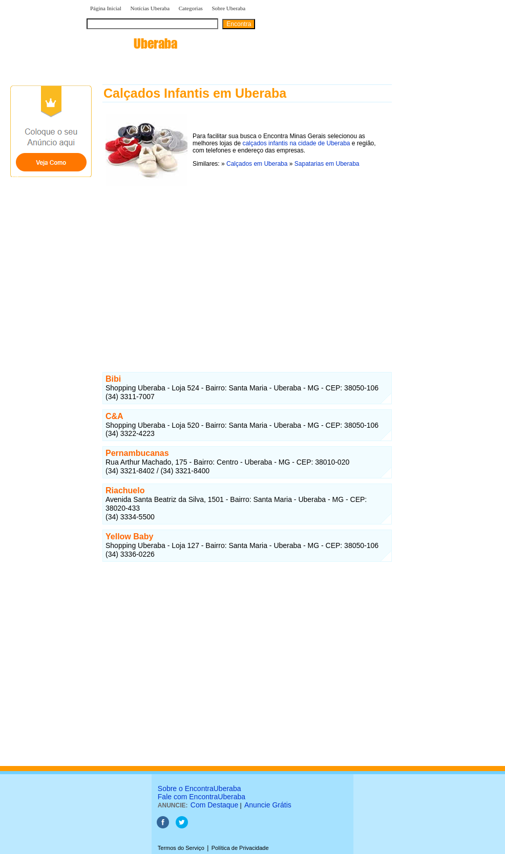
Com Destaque (214, 805)
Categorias (191, 8)
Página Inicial (105, 8)
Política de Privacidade (240, 848)
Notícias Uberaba (150, 8)
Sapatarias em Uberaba (327, 163)
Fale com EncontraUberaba (201, 797)
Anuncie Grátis (267, 805)
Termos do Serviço (181, 848)
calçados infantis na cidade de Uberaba (296, 143)
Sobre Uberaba (228, 8)
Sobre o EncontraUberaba (199, 788)
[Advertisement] (247, 267)
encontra (132, 43)
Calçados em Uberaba (256, 163)
